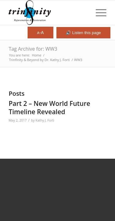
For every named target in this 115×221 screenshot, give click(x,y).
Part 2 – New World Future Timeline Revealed (49, 107)
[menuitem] (98, 12)
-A (40, 32)
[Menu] (98, 12)
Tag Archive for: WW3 (33, 48)
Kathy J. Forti (45, 120)
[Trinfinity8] (48, 12)
